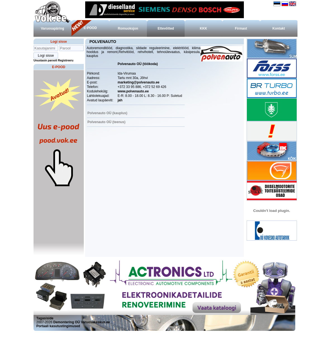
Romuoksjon (128, 28)
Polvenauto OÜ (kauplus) (107, 113)
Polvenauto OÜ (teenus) (106, 122)
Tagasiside (44, 318)
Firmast (241, 28)
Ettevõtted (166, 28)
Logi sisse (59, 42)
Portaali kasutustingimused (58, 326)
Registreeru (65, 60)
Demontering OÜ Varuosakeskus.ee (81, 322)
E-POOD (90, 28)
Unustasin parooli (45, 60)
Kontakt (278, 28)
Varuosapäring (52, 28)
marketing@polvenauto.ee (138, 82)
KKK (203, 28)
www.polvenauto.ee (133, 91)
